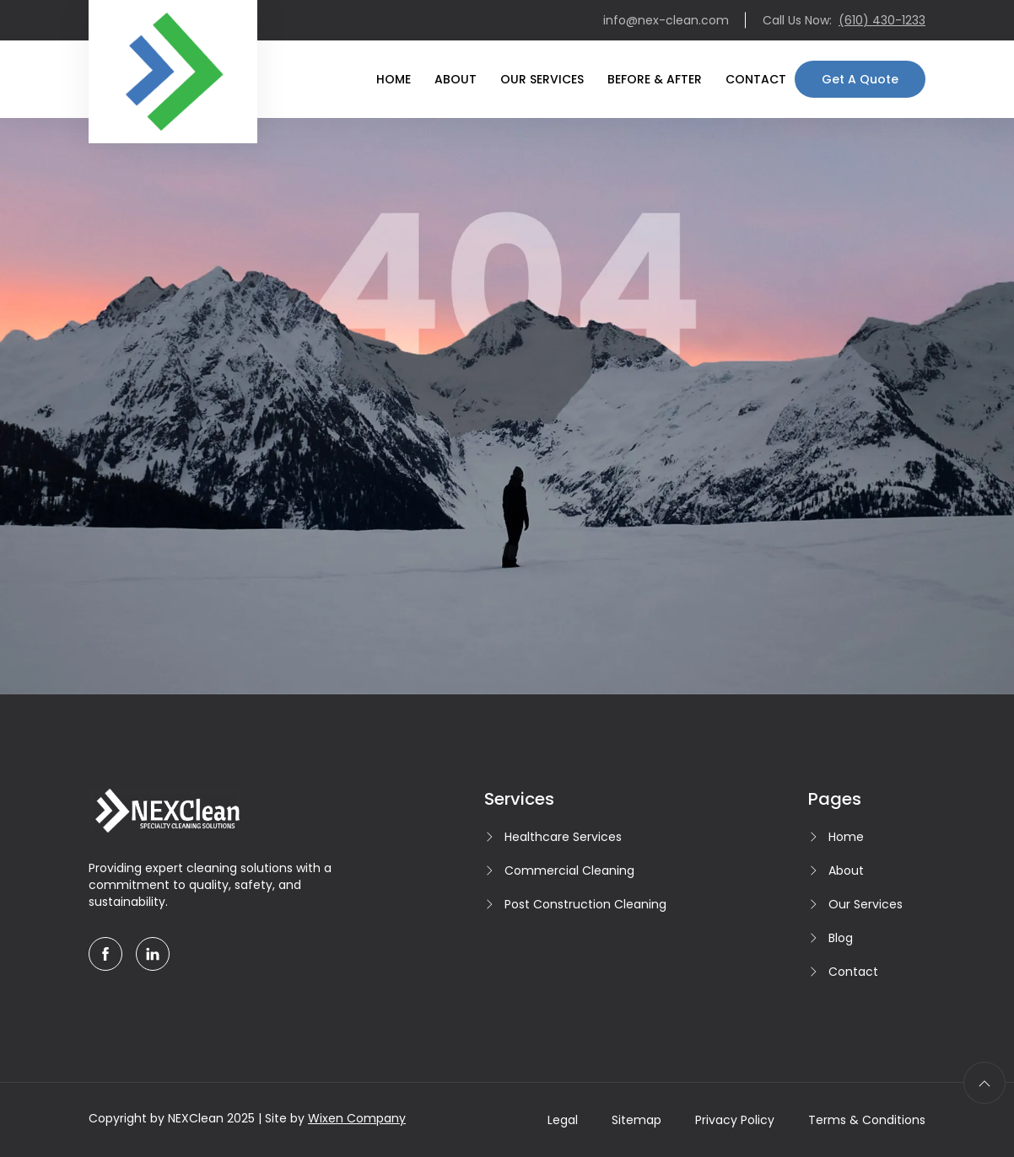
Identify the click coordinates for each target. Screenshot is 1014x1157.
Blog (840, 937)
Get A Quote (860, 79)
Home (393, 79)
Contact (755, 79)
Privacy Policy (734, 1119)
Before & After (654, 79)
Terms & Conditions (866, 1119)
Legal (562, 1119)
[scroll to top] (984, 1083)
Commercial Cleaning (569, 870)
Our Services (542, 79)
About (455, 79)
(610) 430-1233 (882, 20)
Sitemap (636, 1119)
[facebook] (105, 954)
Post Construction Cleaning (585, 904)
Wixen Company (357, 1118)
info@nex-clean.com (666, 20)
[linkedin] (153, 954)
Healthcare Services (563, 836)
